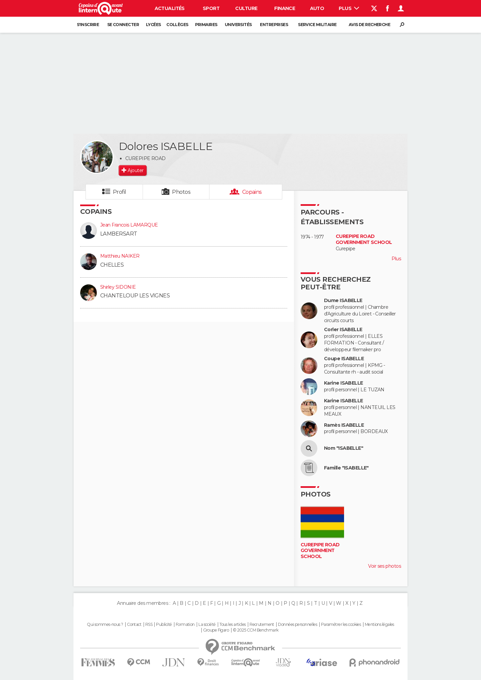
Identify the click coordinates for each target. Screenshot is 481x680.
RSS (148, 624)
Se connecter (123, 24)
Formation (185, 624)
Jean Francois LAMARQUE (129, 225)
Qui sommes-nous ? (105, 624)
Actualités (170, 8)
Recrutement (262, 624)
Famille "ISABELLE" (346, 468)
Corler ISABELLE (343, 329)
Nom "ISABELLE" (343, 448)
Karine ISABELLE (343, 383)
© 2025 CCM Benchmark (256, 630)
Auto (317, 8)
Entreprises (274, 24)
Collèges (177, 24)
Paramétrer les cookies (341, 624)
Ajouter (135, 170)
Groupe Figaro (216, 630)
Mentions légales (379, 624)
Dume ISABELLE (343, 300)
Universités (238, 24)
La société (206, 624)
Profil (119, 192)
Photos (181, 192)
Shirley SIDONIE (118, 287)
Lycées (153, 24)
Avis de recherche (369, 24)
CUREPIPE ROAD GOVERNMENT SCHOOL (364, 239)
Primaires (206, 24)
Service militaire (317, 24)
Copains (252, 192)
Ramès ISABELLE (344, 425)
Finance (284, 8)
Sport (211, 8)
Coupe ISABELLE (344, 359)
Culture (246, 8)
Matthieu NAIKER (120, 256)
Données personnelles (297, 624)
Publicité (164, 624)
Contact (134, 624)
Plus (349, 8)
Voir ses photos (384, 566)
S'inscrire (88, 24)
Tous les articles (232, 624)
